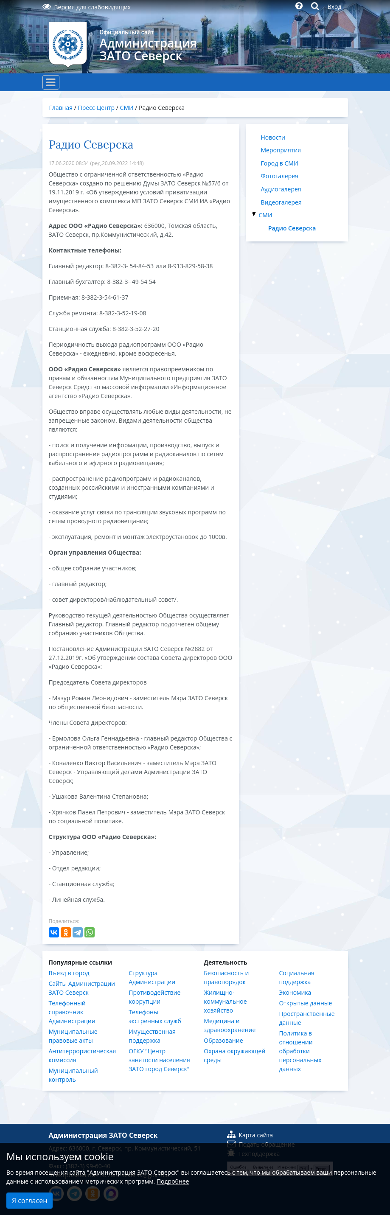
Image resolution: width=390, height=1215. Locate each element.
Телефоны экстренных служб (155, 1016)
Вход (335, 7)
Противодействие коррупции (154, 996)
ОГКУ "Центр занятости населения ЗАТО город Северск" (159, 1060)
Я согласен (29, 1200)
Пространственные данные (306, 1018)
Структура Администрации (152, 977)
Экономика (295, 992)
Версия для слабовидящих (86, 7)
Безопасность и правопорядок (226, 977)
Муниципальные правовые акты (73, 1035)
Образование (223, 1040)
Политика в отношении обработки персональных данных (300, 1051)
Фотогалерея (279, 176)
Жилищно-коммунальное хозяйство (225, 1001)
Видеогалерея (281, 202)
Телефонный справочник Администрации (72, 1012)
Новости (273, 137)
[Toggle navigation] (50, 82)
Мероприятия (281, 150)
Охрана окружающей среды (234, 1055)
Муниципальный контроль (73, 1074)
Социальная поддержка (296, 977)
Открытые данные (305, 1003)
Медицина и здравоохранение (229, 1025)
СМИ (265, 215)
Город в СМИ (279, 163)
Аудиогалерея (281, 189)
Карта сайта (250, 1135)
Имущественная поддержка (152, 1035)
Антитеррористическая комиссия (82, 1055)
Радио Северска (292, 228)
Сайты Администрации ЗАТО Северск (82, 987)
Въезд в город (69, 973)
